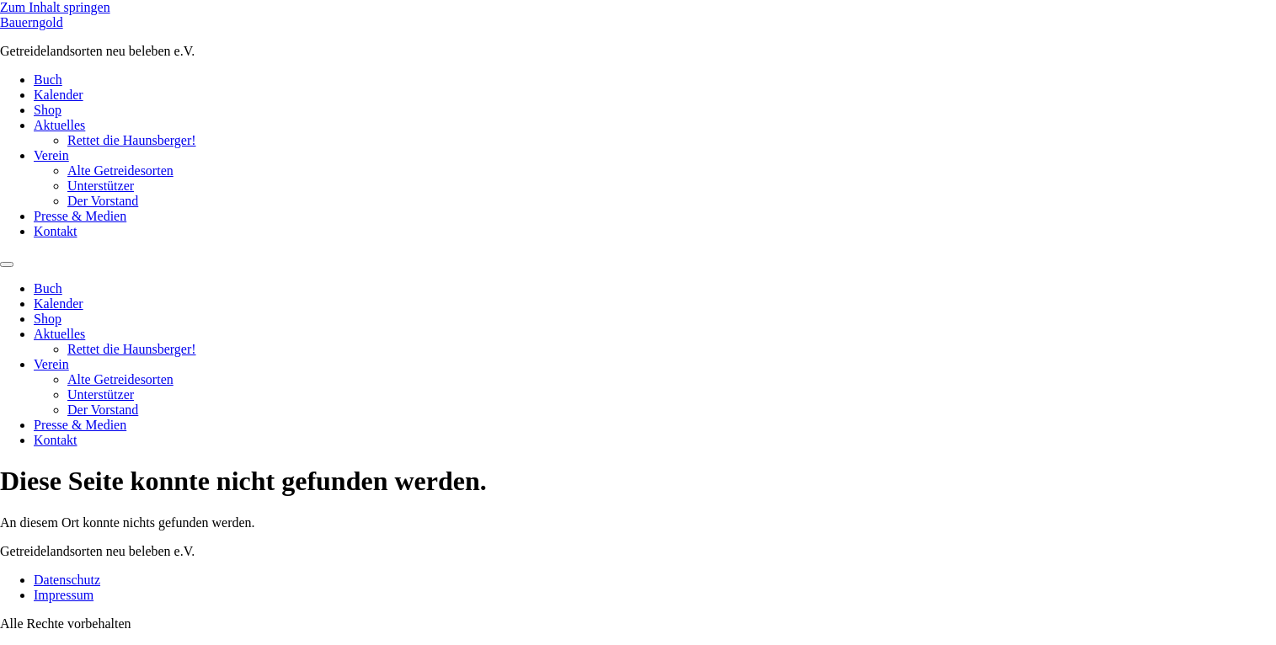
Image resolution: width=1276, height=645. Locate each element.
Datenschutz (67, 580)
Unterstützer (100, 186)
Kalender (58, 95)
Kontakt (55, 231)
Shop (47, 110)
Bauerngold (31, 22)
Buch (48, 79)
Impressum (63, 595)
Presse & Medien (80, 216)
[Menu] (6, 264)
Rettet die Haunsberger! (131, 140)
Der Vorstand (102, 201)
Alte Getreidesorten (120, 170)
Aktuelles (59, 125)
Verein (51, 155)
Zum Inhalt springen (55, 7)
